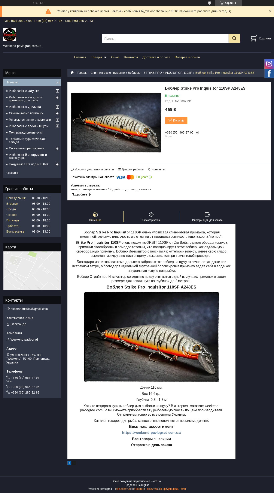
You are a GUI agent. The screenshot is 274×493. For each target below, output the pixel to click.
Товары (96, 57)
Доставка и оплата (156, 57)
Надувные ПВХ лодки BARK (28, 164)
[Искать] (234, 38)
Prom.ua (156, 481)
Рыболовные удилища (25, 106)
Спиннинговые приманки (108, 72)
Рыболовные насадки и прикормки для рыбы (25, 99)
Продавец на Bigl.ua (137, 485)
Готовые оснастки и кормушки (30, 119)
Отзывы (12, 172)
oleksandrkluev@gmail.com (29, 309)
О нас (115, 57)
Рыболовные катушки (24, 91)
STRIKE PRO (153, 72)
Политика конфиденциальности (166, 488)
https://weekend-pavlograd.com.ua (151, 432)
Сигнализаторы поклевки (26, 148)
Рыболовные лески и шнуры (29, 126)
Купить (178, 120)
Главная (80, 57)
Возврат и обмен (187, 57)
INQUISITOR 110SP (178, 72)
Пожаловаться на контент (129, 488)
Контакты (131, 57)
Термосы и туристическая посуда (27, 140)
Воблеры (134, 72)
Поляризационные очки (26, 132)
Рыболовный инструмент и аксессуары (28, 156)
